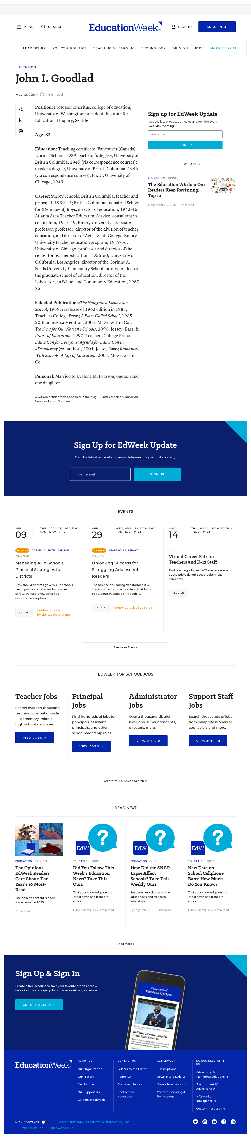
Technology (147, 48)
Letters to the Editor (132, 1069)
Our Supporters (89, 1092)
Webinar (22, 555)
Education (25, 67)
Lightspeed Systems (56, 614)
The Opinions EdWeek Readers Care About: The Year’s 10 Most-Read (32, 879)
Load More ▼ (125, 943)
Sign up (157, 474)
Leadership (27, 48)
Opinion (173, 48)
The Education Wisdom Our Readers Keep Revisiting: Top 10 (176, 190)
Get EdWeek (166, 1060)
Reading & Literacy (123, 550)
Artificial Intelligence (50, 550)
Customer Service (129, 1084)
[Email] (100, 474)
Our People (86, 1084)
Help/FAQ (124, 1076)
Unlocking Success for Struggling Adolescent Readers (115, 570)
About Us (85, 1060)
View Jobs (34, 737)
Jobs (192, 48)
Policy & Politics (63, 48)
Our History (86, 1076)
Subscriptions (166, 1069)
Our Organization (90, 1069)
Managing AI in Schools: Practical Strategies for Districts (39, 570)
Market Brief (219, 48)
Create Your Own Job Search (125, 781)
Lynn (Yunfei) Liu (84, 910)
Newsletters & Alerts (171, 1076)
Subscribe (217, 27)
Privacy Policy (63, 1128)
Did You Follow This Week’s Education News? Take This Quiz (93, 876)
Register (24, 612)
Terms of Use (32, 1128)
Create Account (39, 1005)
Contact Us (126, 1060)
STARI (148, 607)
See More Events (126, 647)
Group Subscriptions (171, 1084)
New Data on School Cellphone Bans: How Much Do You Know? (206, 876)
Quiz (95, 861)
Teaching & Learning (107, 48)
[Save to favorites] (21, 120)
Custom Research (210, 1108)
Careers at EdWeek (91, 1099)
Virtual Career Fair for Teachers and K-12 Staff (193, 559)
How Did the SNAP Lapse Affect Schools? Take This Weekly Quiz (150, 876)
